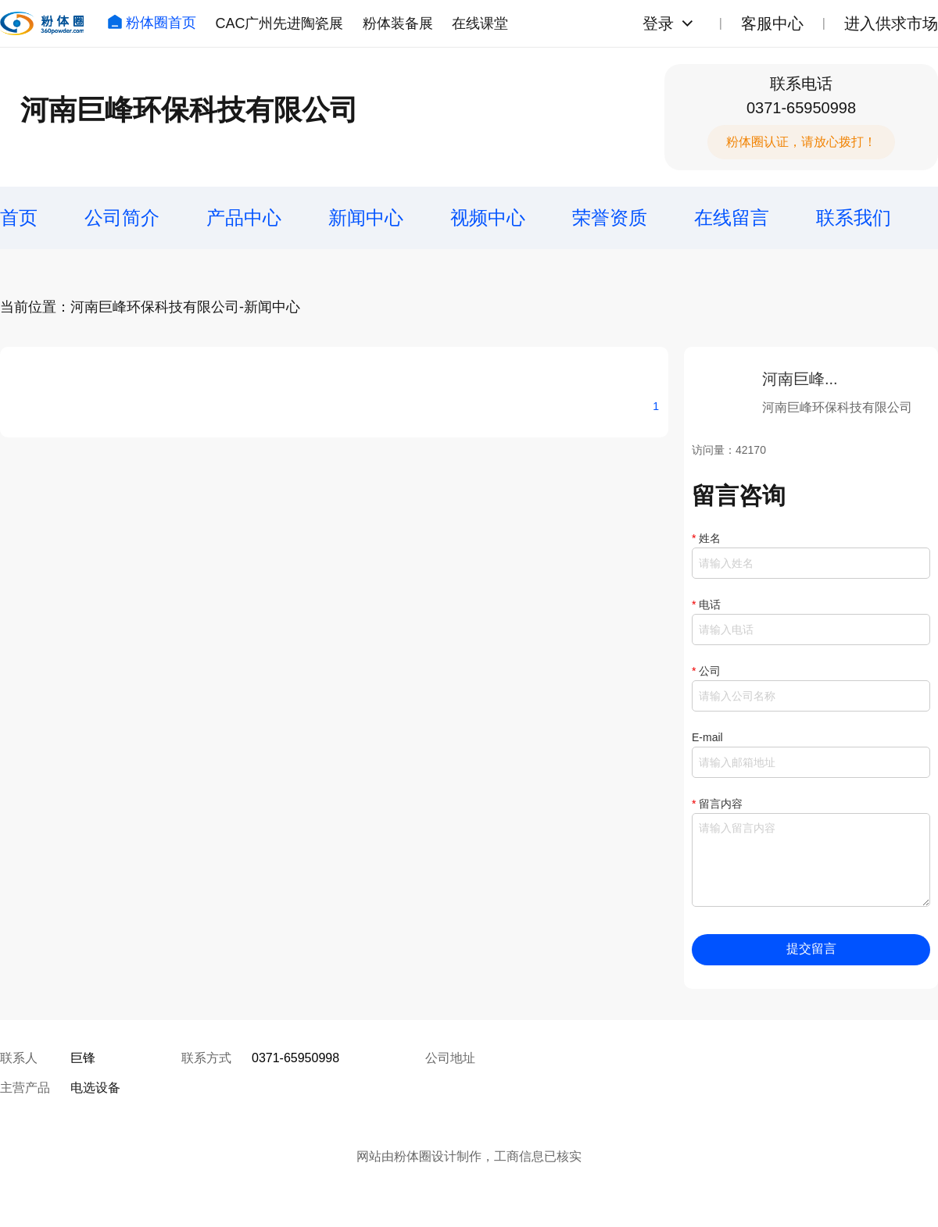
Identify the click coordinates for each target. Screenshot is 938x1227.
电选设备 (95, 1087)
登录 (658, 23)
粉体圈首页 (151, 22)
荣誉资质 (609, 217)
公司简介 (121, 217)
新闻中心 (365, 217)
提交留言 (811, 948)
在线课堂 (480, 23)
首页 (19, 217)
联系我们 (853, 217)
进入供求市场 (891, 23)
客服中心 (772, 23)
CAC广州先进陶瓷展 (279, 23)
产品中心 (243, 217)
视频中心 (487, 217)
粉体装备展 (398, 23)
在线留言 (731, 217)
